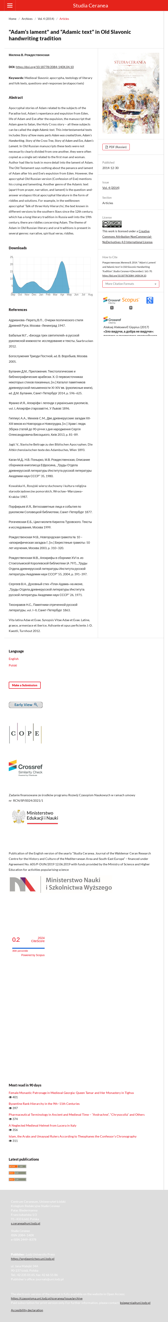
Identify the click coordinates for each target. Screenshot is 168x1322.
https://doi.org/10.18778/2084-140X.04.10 (45, 67)
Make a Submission (24, 685)
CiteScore (38, 939)
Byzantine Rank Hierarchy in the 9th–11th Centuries (44, 1103)
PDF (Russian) (117, 147)
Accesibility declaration (27, 1310)
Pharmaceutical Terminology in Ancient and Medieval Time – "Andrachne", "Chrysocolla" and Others (77, 1114)
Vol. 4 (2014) (46, 18)
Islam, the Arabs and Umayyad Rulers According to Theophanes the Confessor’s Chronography (72, 1136)
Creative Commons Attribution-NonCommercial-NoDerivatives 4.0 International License (127, 236)
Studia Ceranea (90, 5)
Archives (27, 18)
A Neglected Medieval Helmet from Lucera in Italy (42, 1125)
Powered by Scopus (33, 955)
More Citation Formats (119, 283)
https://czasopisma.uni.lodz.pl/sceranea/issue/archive (46, 1298)
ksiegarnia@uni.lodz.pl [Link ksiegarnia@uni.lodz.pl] (135, 1303)
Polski (13, 665)
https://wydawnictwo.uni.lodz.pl (32, 1259)
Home (12, 18)
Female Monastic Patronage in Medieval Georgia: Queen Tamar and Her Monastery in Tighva (71, 1093)
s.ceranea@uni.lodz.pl (25, 1223)
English (14, 659)
